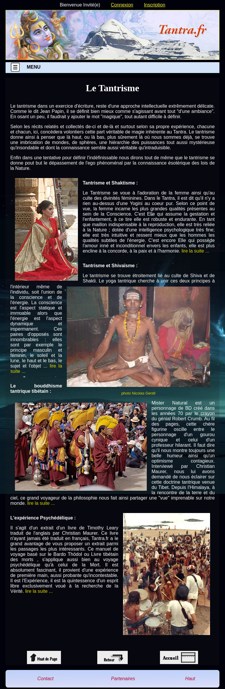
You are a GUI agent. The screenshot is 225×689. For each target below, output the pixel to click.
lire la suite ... (195, 250)
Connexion (122, 4)
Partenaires (123, 678)
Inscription (154, 4)
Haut (190, 678)
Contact (45, 678)
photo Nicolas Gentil (138, 393)
